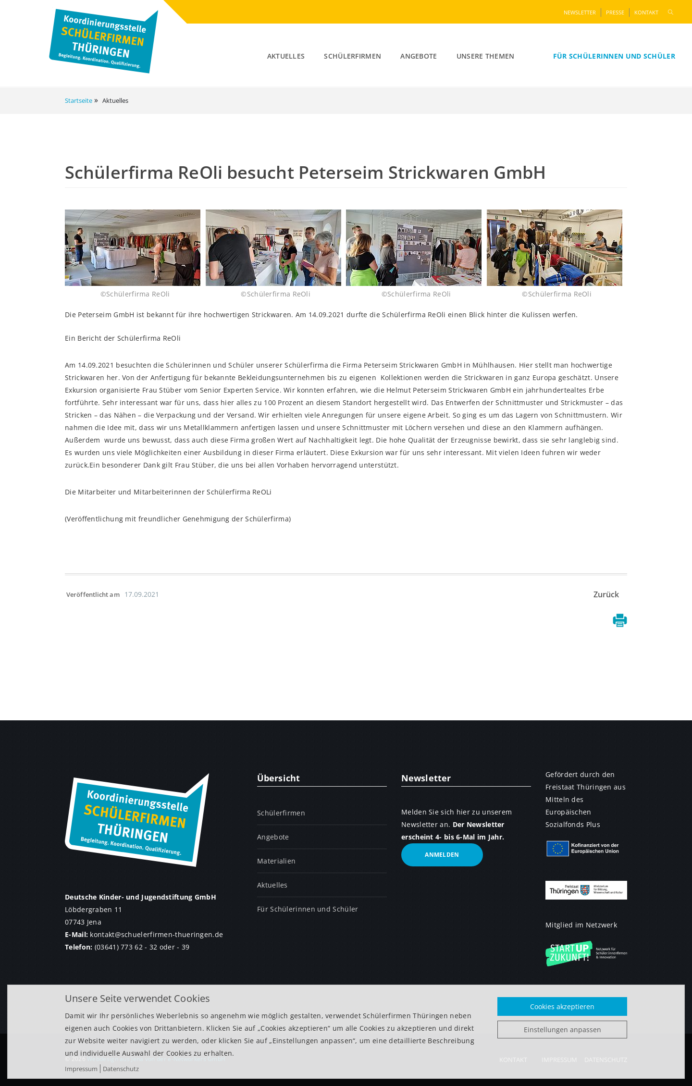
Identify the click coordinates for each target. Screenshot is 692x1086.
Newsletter (580, 12)
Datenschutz (121, 1068)
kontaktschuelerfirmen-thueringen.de (156, 934)
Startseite (78, 100)
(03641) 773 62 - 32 (126, 946)
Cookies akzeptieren (562, 1006)
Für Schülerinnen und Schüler (614, 56)
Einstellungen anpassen (562, 1029)
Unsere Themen (486, 56)
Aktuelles (286, 56)
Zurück (606, 594)
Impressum (81, 1068)
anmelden (442, 855)
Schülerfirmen (352, 56)
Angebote (418, 56)
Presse (615, 12)
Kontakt (646, 12)
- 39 (183, 946)
